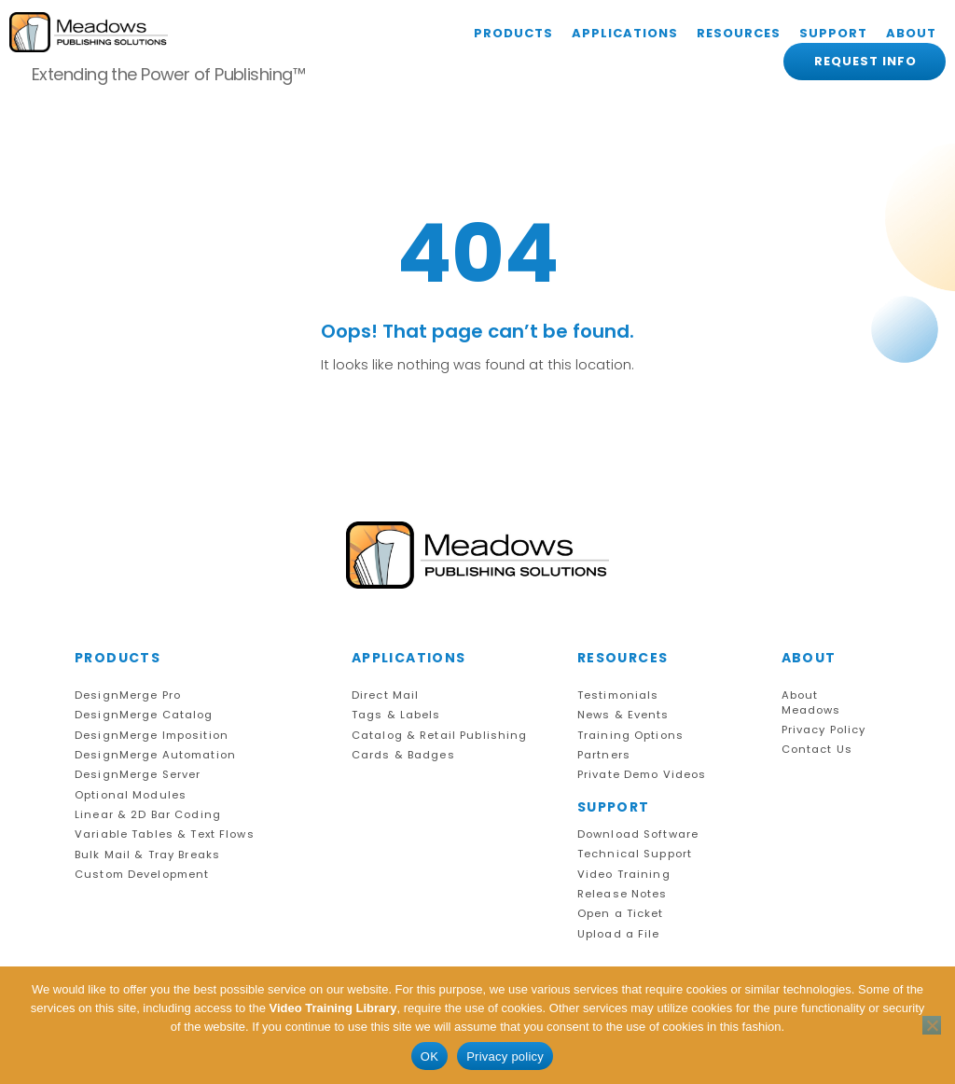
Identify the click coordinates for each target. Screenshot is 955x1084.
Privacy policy (505, 1056)
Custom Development (142, 875)
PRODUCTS (513, 33)
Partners (603, 755)
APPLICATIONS (625, 33)
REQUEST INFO (865, 61)
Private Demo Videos (642, 775)
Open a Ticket (620, 914)
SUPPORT (833, 33)
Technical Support (634, 854)
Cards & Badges (403, 755)
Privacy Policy (824, 730)
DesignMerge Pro (128, 695)
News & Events (623, 715)
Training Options (630, 736)
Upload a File (618, 934)
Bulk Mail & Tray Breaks (147, 855)
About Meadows (811, 702)
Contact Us (817, 750)
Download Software (638, 834)
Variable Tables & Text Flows (165, 834)
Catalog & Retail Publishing (440, 736)
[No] (931, 1025)
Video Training (624, 875)
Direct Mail (385, 695)
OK (429, 1056)
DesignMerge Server (138, 775)
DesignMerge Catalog (144, 715)
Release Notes (622, 894)
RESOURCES (739, 33)
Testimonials (618, 695)
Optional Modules (131, 795)
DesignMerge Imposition (151, 736)
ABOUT (911, 33)
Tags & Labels (396, 715)
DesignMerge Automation (155, 755)
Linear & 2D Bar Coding (148, 815)
